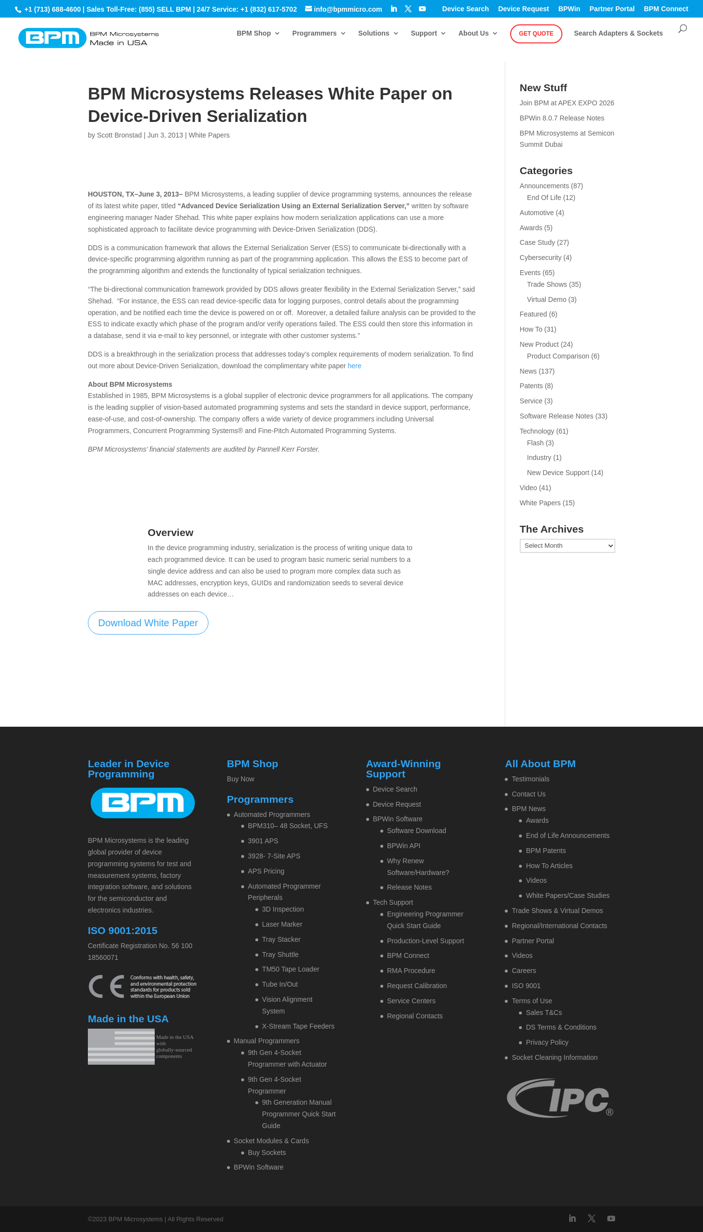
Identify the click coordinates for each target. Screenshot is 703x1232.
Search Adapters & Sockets (618, 33)
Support (424, 33)
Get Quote (536, 33)
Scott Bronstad (119, 135)
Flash (535, 443)
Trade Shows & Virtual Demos (557, 910)
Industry (539, 457)
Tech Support (393, 902)
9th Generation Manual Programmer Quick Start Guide (299, 1114)
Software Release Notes (557, 416)
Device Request (523, 9)
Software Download (416, 831)
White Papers (209, 135)
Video (529, 488)
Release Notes (409, 887)
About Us (473, 33)
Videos (536, 880)
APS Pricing (266, 871)
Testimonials (530, 779)
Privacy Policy (547, 1042)
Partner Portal (612, 9)
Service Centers (411, 1001)
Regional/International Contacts (559, 926)
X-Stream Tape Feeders (298, 1026)
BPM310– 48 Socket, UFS (288, 826)
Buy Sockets (267, 1152)
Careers (524, 970)
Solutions (374, 33)
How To (531, 329)
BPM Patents (546, 850)
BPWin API (403, 846)
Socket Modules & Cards (271, 1141)
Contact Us (528, 794)
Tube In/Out (280, 984)
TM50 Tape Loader (290, 969)
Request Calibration (417, 986)
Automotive (537, 213)
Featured (533, 314)
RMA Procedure (411, 970)
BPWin (569, 9)
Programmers (314, 33)
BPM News (528, 809)
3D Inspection (283, 909)
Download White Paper (148, 622)
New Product (539, 344)
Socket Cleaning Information (555, 1057)
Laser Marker (282, 924)
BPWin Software (259, 1167)
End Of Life (544, 197)
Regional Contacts (415, 1016)
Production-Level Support (425, 941)
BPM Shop (254, 33)
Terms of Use (532, 1001)
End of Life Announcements (567, 835)
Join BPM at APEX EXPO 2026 (567, 103)
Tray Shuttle (280, 954)
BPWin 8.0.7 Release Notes (562, 118)
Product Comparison (558, 356)
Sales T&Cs (544, 1012)
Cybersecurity (541, 257)
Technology (537, 431)
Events (530, 273)
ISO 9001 (526, 986)
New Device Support (558, 473)
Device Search (465, 9)
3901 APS (263, 841)
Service (531, 401)
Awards (531, 228)
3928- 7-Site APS (274, 856)
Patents (531, 386)
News (528, 371)
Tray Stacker (281, 939)
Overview (170, 532)
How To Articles (549, 866)
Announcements (544, 186)
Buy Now (240, 779)
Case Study (537, 242)
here (354, 366)
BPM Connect (666, 9)
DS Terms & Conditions (561, 1027)
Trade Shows (547, 284)
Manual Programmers (267, 1041)
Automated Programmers (272, 814)
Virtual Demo (547, 299)
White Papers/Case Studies (567, 895)
